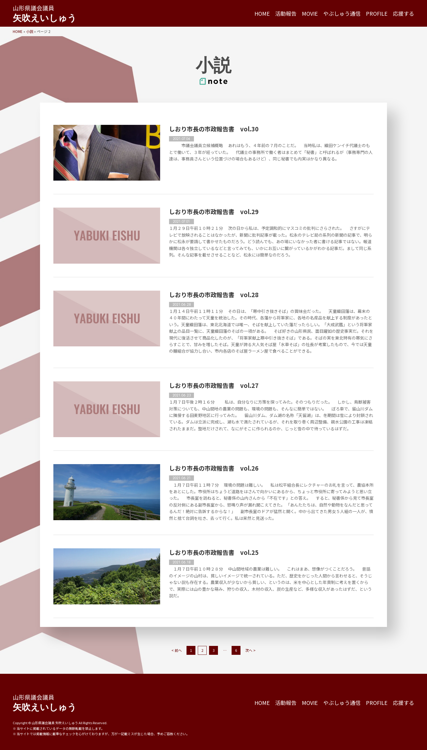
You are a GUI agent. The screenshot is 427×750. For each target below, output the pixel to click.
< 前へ (176, 650)
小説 (29, 31)
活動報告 (286, 13)
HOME (262, 13)
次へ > (250, 650)
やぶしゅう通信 (342, 13)
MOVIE (310, 13)
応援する (403, 13)
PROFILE (377, 13)
